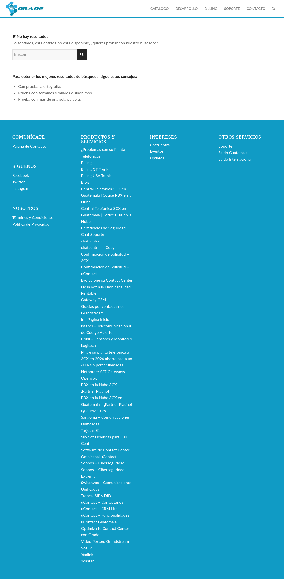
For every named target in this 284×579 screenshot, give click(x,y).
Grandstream (92, 312)
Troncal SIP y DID (96, 495)
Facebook (20, 175)
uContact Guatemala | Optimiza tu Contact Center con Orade (105, 528)
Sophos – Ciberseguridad (102, 462)
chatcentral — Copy (98, 247)
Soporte (225, 146)
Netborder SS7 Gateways (103, 371)
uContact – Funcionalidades (105, 515)
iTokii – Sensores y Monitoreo (106, 339)
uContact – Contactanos (102, 502)
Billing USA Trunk (96, 175)
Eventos (157, 151)
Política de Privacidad (30, 224)
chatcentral (90, 241)
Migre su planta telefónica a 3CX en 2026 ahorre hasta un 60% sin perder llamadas (106, 358)
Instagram (20, 188)
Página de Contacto (29, 146)
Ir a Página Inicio (95, 319)
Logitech (88, 345)
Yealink (87, 554)
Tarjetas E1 (90, 430)
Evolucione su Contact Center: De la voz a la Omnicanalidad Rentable (107, 286)
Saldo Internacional (235, 159)
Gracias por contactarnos (102, 306)
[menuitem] (159, 8)
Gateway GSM (93, 299)
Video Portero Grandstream (105, 541)
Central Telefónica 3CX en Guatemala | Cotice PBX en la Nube (106, 195)
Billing (86, 162)
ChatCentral (160, 144)
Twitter (18, 181)
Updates (157, 157)
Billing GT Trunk (94, 169)
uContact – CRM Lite (99, 508)
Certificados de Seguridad (103, 227)
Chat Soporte (92, 234)
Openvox (89, 378)
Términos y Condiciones (32, 217)
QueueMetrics (93, 410)
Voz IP (86, 547)
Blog (85, 182)
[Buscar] (273, 8)
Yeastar (87, 560)
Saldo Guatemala (233, 152)
